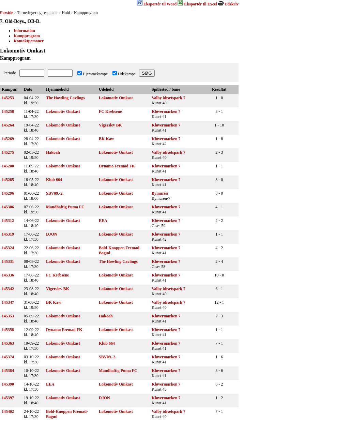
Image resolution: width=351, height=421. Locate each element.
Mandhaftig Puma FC (65, 207)
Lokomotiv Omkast (116, 97)
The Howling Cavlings (65, 97)
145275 (8, 152)
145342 (8, 288)
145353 (8, 316)
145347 (8, 302)
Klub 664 (54, 179)
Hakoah (53, 152)
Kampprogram (27, 35)
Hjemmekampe (95, 74)
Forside (6, 12)
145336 (8, 275)
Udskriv (232, 4)
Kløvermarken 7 (166, 111)
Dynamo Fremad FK (117, 166)
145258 (8, 111)
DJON (51, 234)
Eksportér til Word (160, 4)
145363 (8, 343)
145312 (8, 220)
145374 (8, 357)
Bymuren (160, 193)
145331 (8, 261)
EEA (103, 220)
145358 (8, 329)
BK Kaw (106, 138)
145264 (8, 125)
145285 (8, 179)
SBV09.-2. (54, 193)
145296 (8, 193)
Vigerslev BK (110, 125)
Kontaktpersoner (29, 41)
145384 (8, 370)
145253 (8, 97)
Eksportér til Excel (200, 4)
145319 (8, 234)
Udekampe (127, 74)
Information (24, 30)
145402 (8, 411)
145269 (8, 138)
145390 (8, 384)
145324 (8, 247)
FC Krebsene (110, 111)
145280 (8, 166)
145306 (8, 207)
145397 (8, 397)
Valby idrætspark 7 (168, 97)
